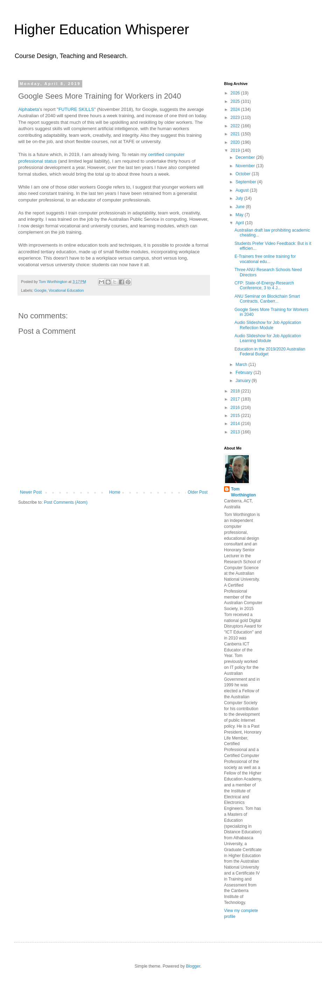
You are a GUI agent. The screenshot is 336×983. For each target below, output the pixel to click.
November (246, 165)
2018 (236, 391)
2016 (236, 407)
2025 (236, 101)
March (242, 364)
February (244, 372)
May (240, 214)
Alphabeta (28, 109)
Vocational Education (66, 290)
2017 (236, 399)
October (244, 173)
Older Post (198, 492)
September (246, 181)
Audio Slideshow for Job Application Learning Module (267, 338)
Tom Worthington (243, 492)
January (244, 380)
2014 (236, 423)
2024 (236, 109)
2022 (236, 125)
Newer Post (31, 492)
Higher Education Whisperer (101, 29)
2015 (236, 415)
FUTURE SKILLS (76, 109)
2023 (236, 117)
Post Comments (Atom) (66, 502)
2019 (236, 150)
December (246, 157)
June (241, 206)
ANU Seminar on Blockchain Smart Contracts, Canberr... (267, 299)
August (243, 190)
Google (40, 290)
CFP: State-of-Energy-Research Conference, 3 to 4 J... (264, 285)
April (240, 222)
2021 (236, 134)
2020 (236, 142)
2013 (236, 432)
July (240, 198)
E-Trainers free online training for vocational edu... (265, 259)
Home (114, 492)
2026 (236, 93)
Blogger (193, 966)
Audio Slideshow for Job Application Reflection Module (267, 325)
